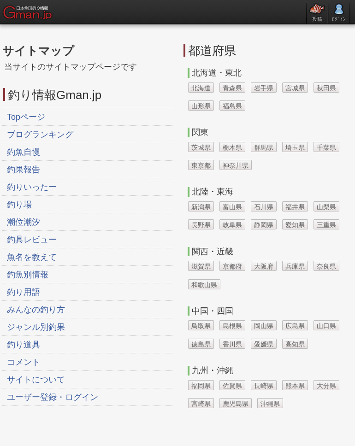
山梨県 (326, 207)
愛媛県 (263, 344)
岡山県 (263, 325)
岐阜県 (232, 225)
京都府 (232, 266)
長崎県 (263, 385)
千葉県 (326, 147)
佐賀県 (232, 385)
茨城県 (201, 147)
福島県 (232, 106)
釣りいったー (32, 187)
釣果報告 (23, 169)
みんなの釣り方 (36, 309)
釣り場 (19, 204)
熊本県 (295, 385)
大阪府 (263, 266)
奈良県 (326, 266)
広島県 (295, 325)
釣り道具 (23, 344)
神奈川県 (235, 165)
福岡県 (201, 385)
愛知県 (295, 225)
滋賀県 (201, 266)
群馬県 (263, 147)
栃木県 (232, 147)
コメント (23, 362)
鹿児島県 (235, 403)
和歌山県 (204, 284)
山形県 (201, 106)
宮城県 (295, 88)
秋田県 (326, 88)
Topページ (26, 117)
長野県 (201, 225)
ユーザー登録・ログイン (52, 397)
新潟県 (201, 207)
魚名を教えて (32, 257)
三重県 (326, 225)
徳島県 (201, 344)
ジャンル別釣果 (36, 327)
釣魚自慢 (23, 152)
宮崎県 (201, 403)
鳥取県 (201, 325)
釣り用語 (23, 292)
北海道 (201, 88)
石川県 (263, 207)
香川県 (232, 344)
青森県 (232, 88)
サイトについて (36, 379)
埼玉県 (295, 147)
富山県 (232, 207)
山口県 (326, 325)
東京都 (201, 165)
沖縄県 (270, 403)
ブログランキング (40, 134)
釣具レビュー (32, 239)
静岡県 (263, 225)
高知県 (295, 344)
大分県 (326, 385)
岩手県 (263, 88)
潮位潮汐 (23, 222)
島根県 (232, 325)
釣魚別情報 (27, 274)
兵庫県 (295, 266)
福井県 (295, 207)
